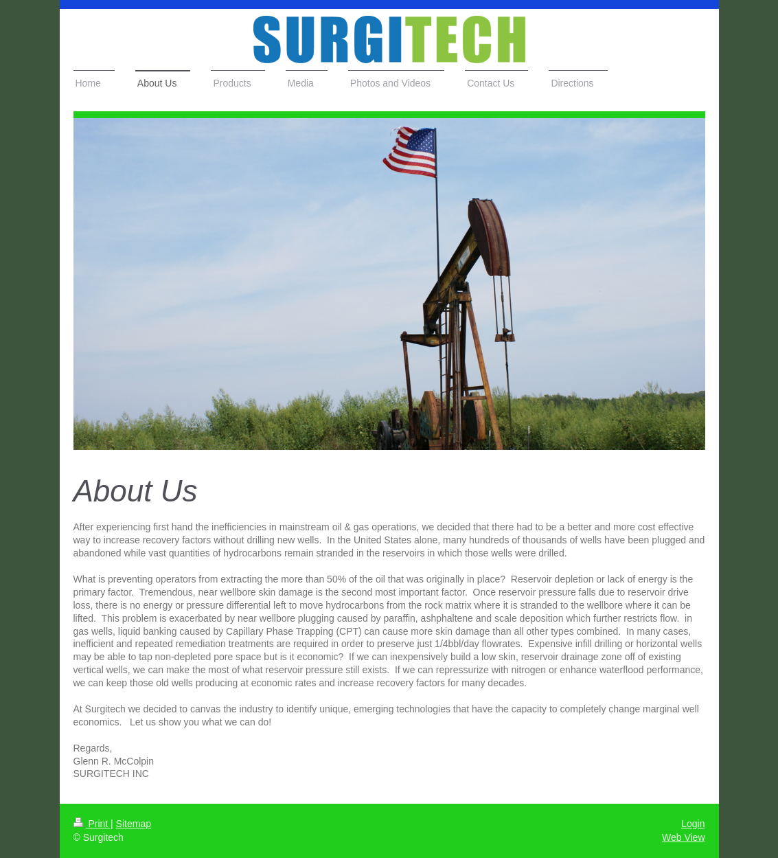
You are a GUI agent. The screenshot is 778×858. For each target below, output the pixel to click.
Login (693, 823)
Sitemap (133, 823)
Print (92, 823)
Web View (683, 837)
